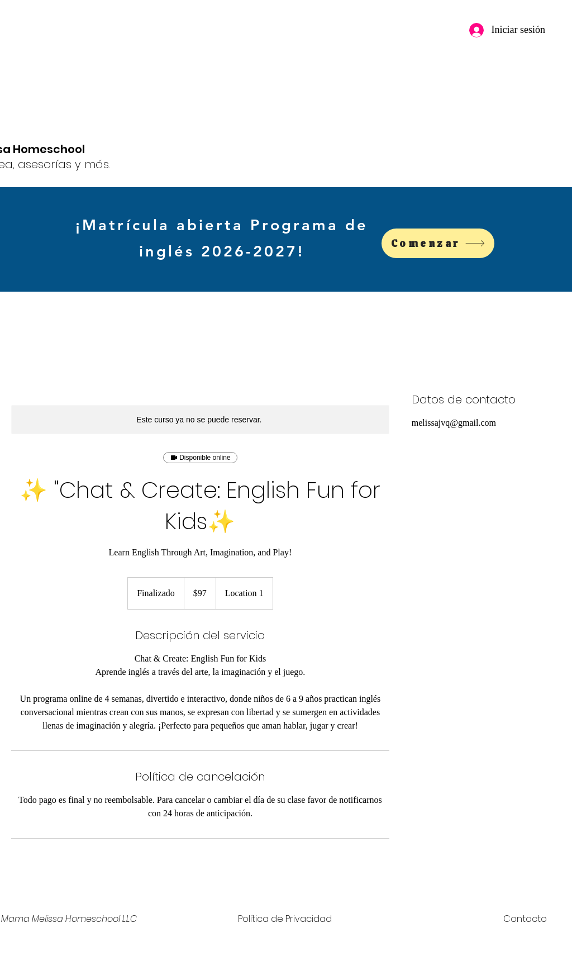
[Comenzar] (438, 243)
